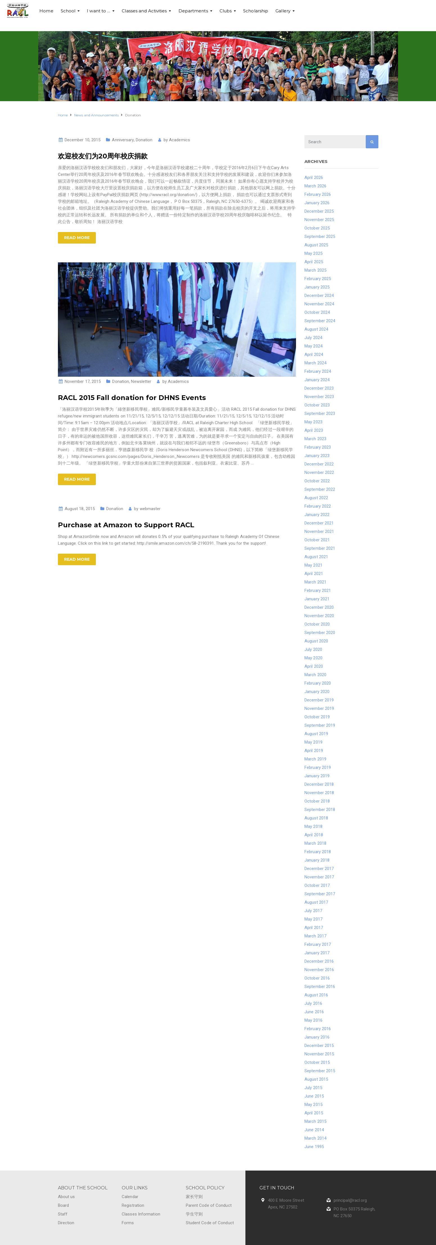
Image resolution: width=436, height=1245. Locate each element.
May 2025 (313, 253)
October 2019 (317, 716)
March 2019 (315, 759)
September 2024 (319, 320)
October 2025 (317, 228)
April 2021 (313, 573)
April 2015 (313, 1112)
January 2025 (316, 287)
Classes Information (141, 1214)
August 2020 (316, 641)
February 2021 (317, 590)
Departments (193, 10)
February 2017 (317, 944)
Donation (144, 139)
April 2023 (313, 430)
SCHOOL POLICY (205, 1188)
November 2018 (319, 792)
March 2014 (315, 1138)
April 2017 (313, 927)
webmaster (150, 508)
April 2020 (313, 666)
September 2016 (319, 986)
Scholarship (255, 10)
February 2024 (317, 371)
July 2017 (313, 910)
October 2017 (317, 885)
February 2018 (317, 851)
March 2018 (315, 843)
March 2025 (315, 270)
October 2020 (317, 624)
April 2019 (313, 750)
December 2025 (319, 211)
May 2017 (313, 919)
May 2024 (313, 346)
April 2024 (313, 354)
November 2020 (319, 615)
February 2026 (317, 194)
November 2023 (319, 396)
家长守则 (194, 1196)
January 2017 (316, 952)
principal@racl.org (350, 1200)
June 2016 (314, 1011)
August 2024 (316, 329)
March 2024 (315, 362)
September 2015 (319, 1070)
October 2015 (317, 1062)
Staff (63, 1214)
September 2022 (319, 489)
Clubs (226, 10)
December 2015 (319, 1045)
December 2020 (319, 607)
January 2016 (316, 1037)
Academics (179, 139)
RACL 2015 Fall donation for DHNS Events (132, 398)
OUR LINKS (135, 1188)
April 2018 (313, 834)
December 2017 (319, 868)
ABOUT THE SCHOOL (83, 1188)
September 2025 (319, 236)
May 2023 (313, 421)
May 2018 (313, 826)
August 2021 (316, 556)
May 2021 (313, 565)
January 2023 (316, 455)
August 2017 (316, 902)
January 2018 (316, 860)
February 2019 (317, 767)
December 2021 (319, 523)
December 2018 (319, 784)
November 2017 (319, 877)
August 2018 (316, 818)
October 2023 (317, 405)
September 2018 (319, 809)
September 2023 (319, 413)
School (68, 10)
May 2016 (313, 1020)
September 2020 (319, 632)
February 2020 (317, 683)
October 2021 (317, 539)
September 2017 (319, 893)
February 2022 (317, 506)
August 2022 (316, 497)
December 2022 (319, 464)
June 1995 (314, 1146)
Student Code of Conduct (210, 1222)
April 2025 (313, 261)
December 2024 (319, 295)
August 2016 (316, 995)
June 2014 (314, 1129)
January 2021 (316, 598)
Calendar (130, 1196)
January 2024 (316, 379)
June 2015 (314, 1096)
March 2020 (315, 674)
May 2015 (313, 1104)
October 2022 (317, 480)
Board (63, 1205)
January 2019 (316, 775)
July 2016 (313, 1003)
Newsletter (141, 381)
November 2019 (319, 708)
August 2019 (316, 733)
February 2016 (317, 1028)
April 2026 (313, 177)
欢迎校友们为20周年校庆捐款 (103, 156)
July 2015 (313, 1087)
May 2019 (313, 742)
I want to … (98, 10)
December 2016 (319, 961)
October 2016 (317, 978)
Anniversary (123, 139)
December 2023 (319, 388)
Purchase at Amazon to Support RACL (126, 525)
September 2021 (319, 548)
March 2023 (315, 438)
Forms (128, 1222)
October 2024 (317, 312)
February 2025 (317, 278)
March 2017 (315, 936)
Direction (66, 1222)
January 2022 (316, 514)
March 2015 (315, 1121)
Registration (133, 1205)
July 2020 (313, 649)
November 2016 (319, 969)
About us (66, 1196)
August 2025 (316, 244)
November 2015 (319, 1054)
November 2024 (319, 303)
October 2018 (317, 801)
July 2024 (313, 337)
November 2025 (319, 219)
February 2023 (317, 447)
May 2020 (313, 657)
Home (46, 10)
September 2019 (319, 725)
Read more (77, 237)
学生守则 (194, 1214)
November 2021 (319, 531)
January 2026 (316, 202)
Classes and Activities (144, 10)
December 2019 (319, 700)
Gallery (282, 10)
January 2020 (316, 691)
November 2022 (319, 472)
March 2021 (315, 582)
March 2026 (315, 185)
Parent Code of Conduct (209, 1205)
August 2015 (316, 1079)
